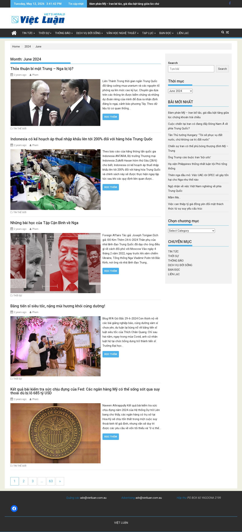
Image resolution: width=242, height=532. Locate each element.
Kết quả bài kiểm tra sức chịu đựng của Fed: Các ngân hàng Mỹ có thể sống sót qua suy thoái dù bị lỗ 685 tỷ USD (85, 391)
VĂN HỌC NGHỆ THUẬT (121, 33)
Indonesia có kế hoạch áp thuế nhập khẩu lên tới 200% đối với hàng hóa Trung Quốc (81, 139)
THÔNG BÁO (63, 33)
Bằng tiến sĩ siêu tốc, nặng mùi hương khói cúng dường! (57, 306)
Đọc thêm (110, 116)
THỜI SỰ (44, 33)
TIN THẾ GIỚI (19, 128)
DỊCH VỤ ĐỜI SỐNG (88, 33)
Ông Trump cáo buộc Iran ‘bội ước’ (189, 157)
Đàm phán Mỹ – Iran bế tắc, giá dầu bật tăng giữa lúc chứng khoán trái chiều (121, 3)
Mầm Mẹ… (174, 197)
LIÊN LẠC (183, 33)
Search (173, 63)
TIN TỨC (27, 33)
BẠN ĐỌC (165, 33)
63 (51, 481)
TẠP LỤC (148, 33)
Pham (35, 75)
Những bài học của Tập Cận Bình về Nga (44, 223)
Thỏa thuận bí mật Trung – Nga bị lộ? (41, 68)
